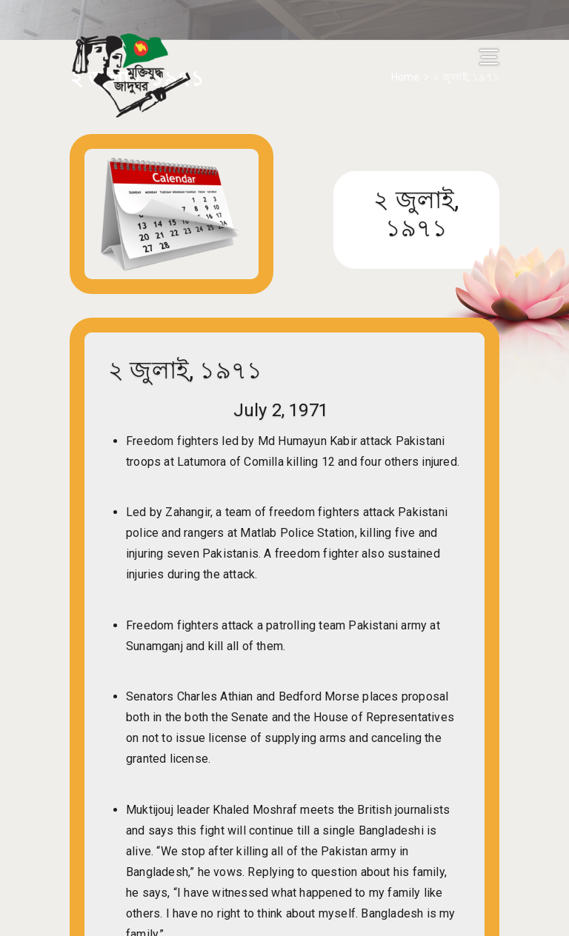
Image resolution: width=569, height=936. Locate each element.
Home (405, 77)
